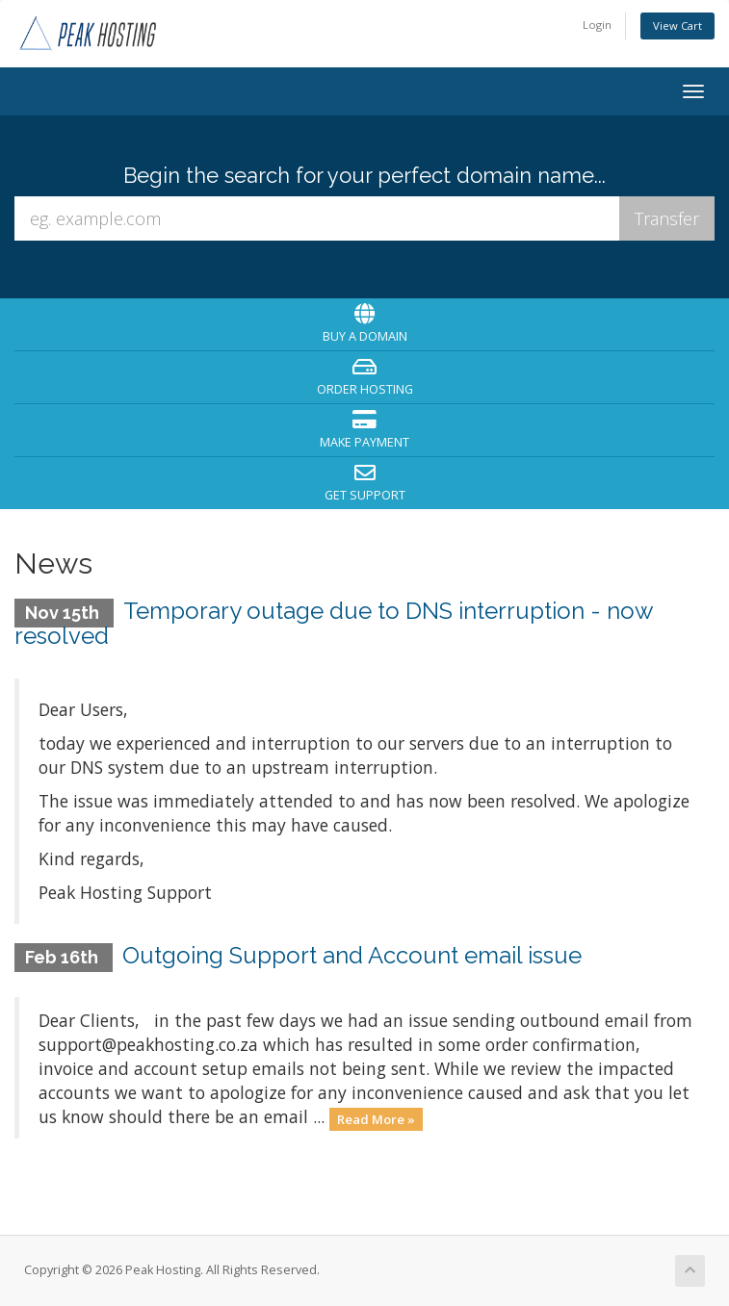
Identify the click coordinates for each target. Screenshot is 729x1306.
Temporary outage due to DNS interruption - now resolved (333, 623)
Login (597, 24)
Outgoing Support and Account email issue (352, 955)
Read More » (376, 1118)
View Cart (677, 25)
